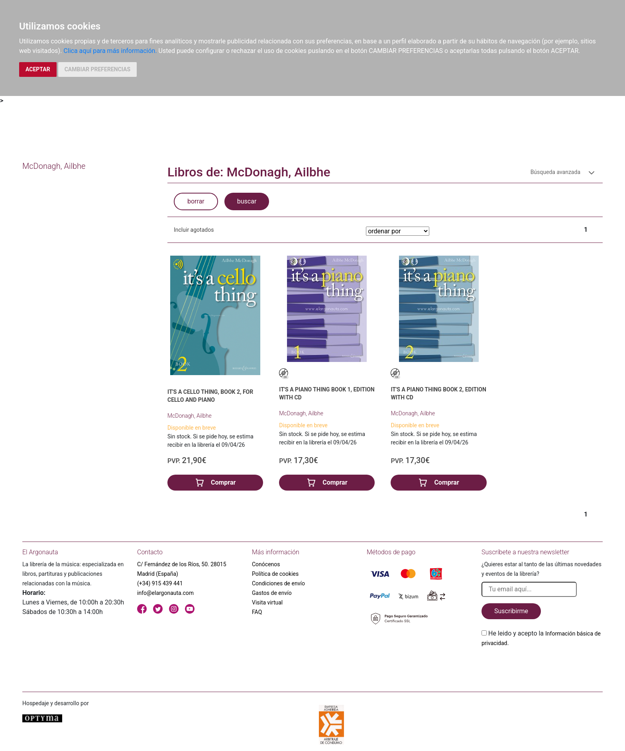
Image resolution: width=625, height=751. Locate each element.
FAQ (257, 612)
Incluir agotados (194, 230)
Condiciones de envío (278, 583)
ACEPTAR (38, 69)
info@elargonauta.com (165, 593)
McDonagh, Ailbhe (189, 416)
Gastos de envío (272, 593)
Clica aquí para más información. (110, 51)
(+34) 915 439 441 (160, 583)
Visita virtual (267, 602)
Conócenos (266, 564)
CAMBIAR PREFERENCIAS (97, 69)
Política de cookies (275, 574)
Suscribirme (511, 611)
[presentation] (542, 666)
